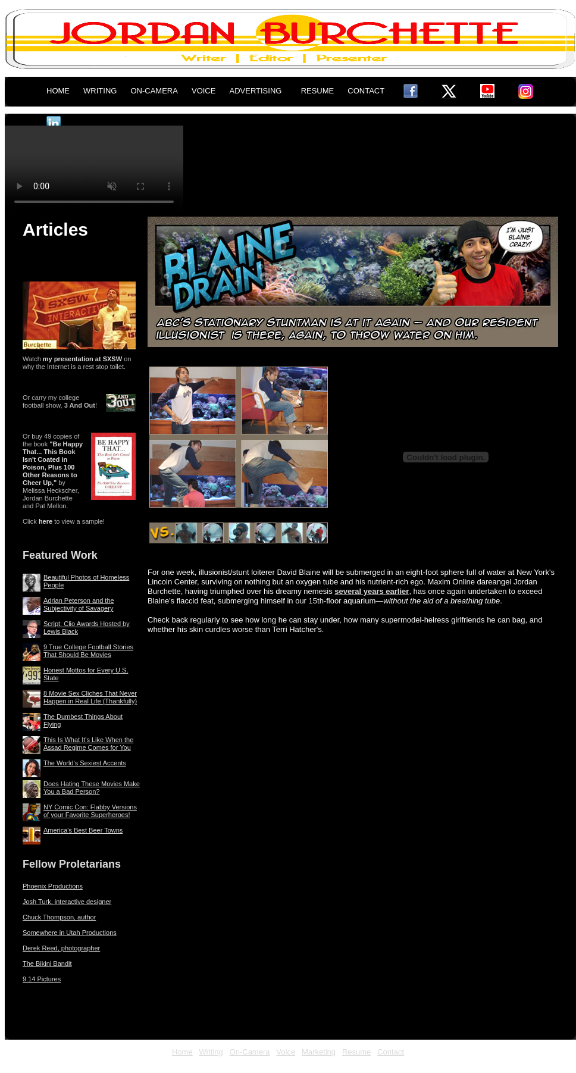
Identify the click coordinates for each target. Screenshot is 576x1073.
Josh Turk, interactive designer (67, 901)
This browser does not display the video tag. (94, 170)
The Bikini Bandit (47, 963)
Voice (285, 1051)
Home (182, 1051)
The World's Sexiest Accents (84, 763)
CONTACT (366, 90)
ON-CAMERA (153, 90)
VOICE (203, 90)
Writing (211, 1051)
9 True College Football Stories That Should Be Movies (88, 650)
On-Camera (250, 1051)
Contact (390, 1051)
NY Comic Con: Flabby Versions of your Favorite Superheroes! (90, 810)
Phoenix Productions (53, 886)
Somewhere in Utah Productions (70, 932)
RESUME (317, 90)
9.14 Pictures (42, 979)
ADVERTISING (256, 90)
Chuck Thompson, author (59, 917)
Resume (356, 1051)
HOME (58, 90)
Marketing (319, 1051)
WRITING (100, 90)
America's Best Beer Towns (83, 830)
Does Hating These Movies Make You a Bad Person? (91, 787)
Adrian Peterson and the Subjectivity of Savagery (78, 604)
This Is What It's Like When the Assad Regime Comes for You (88, 743)
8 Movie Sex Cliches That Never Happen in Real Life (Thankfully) (90, 697)
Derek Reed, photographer (61, 948)
